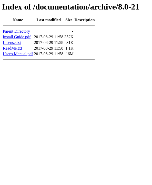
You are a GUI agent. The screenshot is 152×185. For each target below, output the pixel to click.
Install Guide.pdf (17, 37)
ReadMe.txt (12, 48)
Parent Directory (16, 31)
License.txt (12, 42)
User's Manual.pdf (18, 54)
